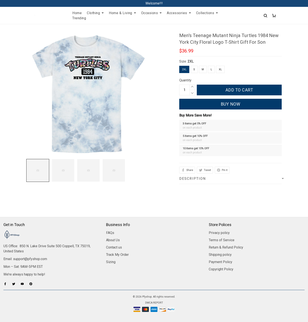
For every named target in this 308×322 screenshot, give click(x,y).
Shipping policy (220, 255)
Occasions (151, 13)
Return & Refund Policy (226, 247)
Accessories (179, 13)
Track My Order (117, 255)
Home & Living (122, 13)
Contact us (114, 247)
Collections (207, 13)
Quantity (185, 80)
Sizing (111, 262)
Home (77, 13)
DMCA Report (154, 302)
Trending (79, 18)
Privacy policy (219, 233)
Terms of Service (221, 240)
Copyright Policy (221, 269)
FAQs (110, 233)
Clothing (95, 13)
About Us (113, 240)
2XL (191, 61)
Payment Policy (220, 262)
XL (220, 69)
